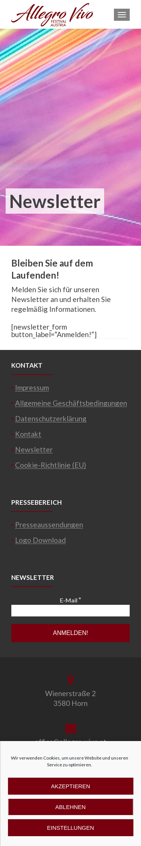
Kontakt (28, 434)
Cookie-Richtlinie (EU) (50, 465)
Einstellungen (70, 827)
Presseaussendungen (49, 524)
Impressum (32, 387)
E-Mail (70, 599)
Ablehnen (70, 807)
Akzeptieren (70, 786)
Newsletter (34, 449)
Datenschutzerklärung (50, 418)
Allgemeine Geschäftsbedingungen (71, 403)
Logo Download (40, 540)
